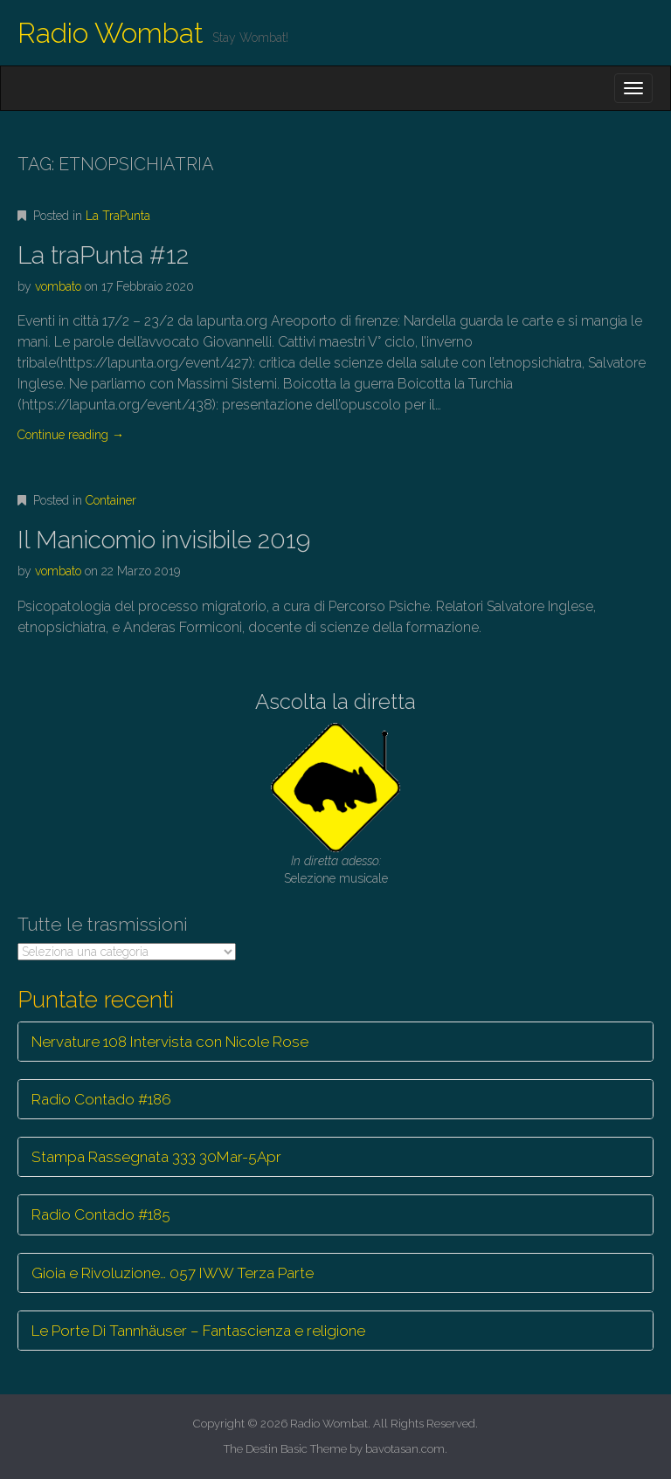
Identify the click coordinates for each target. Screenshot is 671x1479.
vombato (58, 286)
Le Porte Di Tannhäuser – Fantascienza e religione (198, 1330)
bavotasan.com (405, 1448)
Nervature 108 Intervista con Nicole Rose (169, 1041)
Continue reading (70, 435)
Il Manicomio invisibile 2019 (163, 540)
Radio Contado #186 (101, 1099)
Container (111, 500)
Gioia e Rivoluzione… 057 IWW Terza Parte (172, 1273)
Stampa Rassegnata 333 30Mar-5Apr (156, 1157)
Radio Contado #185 (100, 1214)
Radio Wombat (110, 33)
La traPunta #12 (103, 255)
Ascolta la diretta (335, 701)
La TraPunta (118, 216)
